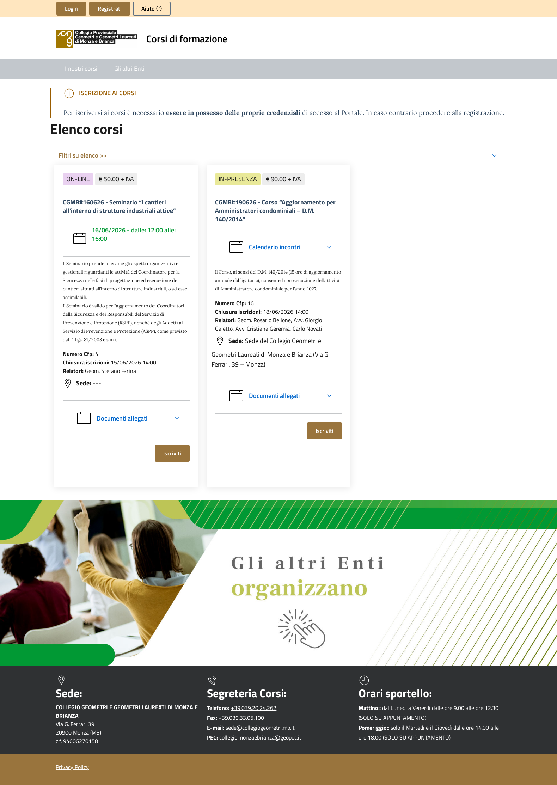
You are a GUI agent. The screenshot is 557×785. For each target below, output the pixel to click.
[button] (152, 9)
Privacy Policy (72, 767)
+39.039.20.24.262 (253, 708)
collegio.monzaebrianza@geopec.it (260, 737)
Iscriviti (176, 453)
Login (71, 8)
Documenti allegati (111, 418)
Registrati (110, 8)
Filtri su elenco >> (83, 155)
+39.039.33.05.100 (241, 717)
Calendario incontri (282, 247)
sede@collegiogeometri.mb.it (260, 727)
